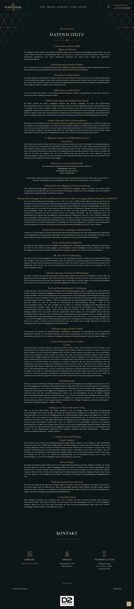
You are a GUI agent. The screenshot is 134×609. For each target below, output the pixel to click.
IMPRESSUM (117, 589)
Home (42, 7)
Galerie (73, 7)
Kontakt (82, 7)
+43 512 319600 (121, 8)
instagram (67, 583)
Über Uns (51, 7)
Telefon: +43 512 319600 (29, 564)
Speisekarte (62, 7)
